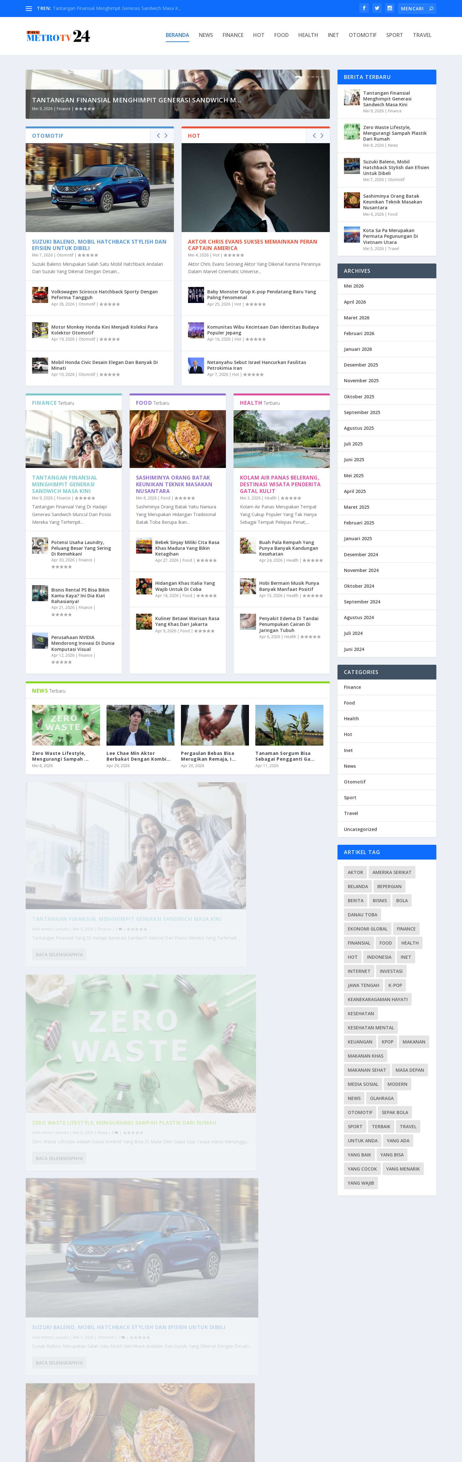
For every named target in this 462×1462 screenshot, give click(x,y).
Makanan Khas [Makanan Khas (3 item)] (365, 1056)
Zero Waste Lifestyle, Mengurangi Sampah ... (60, 886)
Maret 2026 (356, 318)
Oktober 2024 (359, 586)
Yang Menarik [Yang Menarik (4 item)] (403, 1169)
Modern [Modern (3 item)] (397, 1084)
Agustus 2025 (359, 428)
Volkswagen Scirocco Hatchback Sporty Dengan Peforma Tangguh (104, 424)
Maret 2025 (356, 507)
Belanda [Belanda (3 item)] (358, 886)
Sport (394, 37)
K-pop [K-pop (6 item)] (395, 985)
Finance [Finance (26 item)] (406, 929)
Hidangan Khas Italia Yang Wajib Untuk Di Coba (185, 716)
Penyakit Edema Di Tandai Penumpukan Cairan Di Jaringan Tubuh (289, 754)
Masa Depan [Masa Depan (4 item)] (410, 1070)
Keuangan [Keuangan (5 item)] (360, 1042)
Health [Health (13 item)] (410, 943)
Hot (259, 37)
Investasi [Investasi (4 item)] (391, 971)
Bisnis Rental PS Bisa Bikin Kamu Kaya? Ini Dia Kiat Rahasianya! (80, 725)
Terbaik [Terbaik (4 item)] (381, 1126)
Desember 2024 (361, 554)
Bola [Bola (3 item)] (402, 900)
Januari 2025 (358, 539)
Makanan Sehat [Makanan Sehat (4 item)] (367, 1070)
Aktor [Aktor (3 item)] (355, 872)
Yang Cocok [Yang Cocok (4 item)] (362, 1169)
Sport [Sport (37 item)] (355, 1126)
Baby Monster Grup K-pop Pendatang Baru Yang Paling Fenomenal (261, 424)
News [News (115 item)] (354, 1098)
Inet (333, 37)
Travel (422, 37)
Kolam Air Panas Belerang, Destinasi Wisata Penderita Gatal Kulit (280, 614)
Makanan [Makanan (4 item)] (414, 1042)
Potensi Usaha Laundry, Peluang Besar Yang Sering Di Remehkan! (81, 678)
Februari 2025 (359, 523)
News (206, 37)
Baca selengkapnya (59, 1061)
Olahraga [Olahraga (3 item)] (382, 1098)
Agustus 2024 (359, 618)
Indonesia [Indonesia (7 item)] (379, 957)
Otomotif (363, 37)
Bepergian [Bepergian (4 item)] (389, 886)
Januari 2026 (358, 349)
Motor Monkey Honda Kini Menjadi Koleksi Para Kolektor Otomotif (104, 460)
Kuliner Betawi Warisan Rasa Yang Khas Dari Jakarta (187, 751)
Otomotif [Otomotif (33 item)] (360, 1112)
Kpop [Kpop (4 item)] (387, 1042)
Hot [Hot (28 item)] (353, 957)
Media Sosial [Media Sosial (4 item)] (363, 1084)
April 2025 (355, 491)
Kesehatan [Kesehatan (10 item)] (361, 1013)
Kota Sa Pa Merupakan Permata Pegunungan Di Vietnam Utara (99, 1351)
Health (308, 37)
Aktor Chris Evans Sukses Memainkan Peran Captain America (252, 375)
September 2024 (362, 602)
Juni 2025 (354, 460)
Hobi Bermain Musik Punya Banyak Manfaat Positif (289, 716)
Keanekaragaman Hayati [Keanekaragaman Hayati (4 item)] (378, 999)
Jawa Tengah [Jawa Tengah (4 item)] (363, 985)
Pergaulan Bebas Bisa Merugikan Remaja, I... (208, 886)
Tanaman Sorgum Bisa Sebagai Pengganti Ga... (285, 886)
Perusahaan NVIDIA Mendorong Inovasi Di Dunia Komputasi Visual (83, 773)
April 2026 (355, 302)
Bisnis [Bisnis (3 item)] (380, 900)
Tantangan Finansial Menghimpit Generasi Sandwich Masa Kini (65, 614)
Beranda (177, 37)
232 (309, 1426)
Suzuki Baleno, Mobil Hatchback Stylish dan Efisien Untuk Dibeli (99, 375)
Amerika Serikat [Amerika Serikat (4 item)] (392, 872)
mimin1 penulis (55, 1027)
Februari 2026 (359, 333)
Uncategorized (360, 829)
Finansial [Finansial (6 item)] (359, 943)
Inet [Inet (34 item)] (406, 957)
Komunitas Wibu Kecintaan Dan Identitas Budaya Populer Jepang (263, 460)
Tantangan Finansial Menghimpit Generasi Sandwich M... (137, 230)
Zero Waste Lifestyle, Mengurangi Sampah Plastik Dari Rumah (251, 1014)
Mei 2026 (354, 286)
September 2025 (362, 412)
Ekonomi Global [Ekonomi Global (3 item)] (368, 929)
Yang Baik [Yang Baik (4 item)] (359, 1155)
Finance (233, 37)
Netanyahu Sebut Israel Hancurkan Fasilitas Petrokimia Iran (256, 495)
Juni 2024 (354, 649)
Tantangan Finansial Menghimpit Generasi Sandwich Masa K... (117, 8)
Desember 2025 (361, 365)
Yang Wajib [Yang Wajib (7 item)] (361, 1183)
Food (281, 37)
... (296, 1426)
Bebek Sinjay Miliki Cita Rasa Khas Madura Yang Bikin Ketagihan (187, 678)
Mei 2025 (354, 475)
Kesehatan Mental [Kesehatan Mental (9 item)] (371, 1028)
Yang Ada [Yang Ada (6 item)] (398, 1141)
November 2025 (361, 381)
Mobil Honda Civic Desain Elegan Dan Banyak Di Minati (104, 495)
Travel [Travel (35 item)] (408, 1126)
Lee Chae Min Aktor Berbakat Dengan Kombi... (139, 886)
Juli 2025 (353, 444)
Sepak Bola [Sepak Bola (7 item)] (395, 1112)
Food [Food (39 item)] (386, 943)
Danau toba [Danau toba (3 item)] (362, 915)
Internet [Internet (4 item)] (359, 971)
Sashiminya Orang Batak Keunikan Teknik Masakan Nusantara (174, 614)
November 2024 (361, 570)
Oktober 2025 (359, 397)
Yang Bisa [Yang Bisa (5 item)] (392, 1155)
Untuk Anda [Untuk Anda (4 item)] (363, 1141)
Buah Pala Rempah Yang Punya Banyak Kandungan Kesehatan (288, 678)
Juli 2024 (353, 633)
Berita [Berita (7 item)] (356, 900)
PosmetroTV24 (80, 1455)
